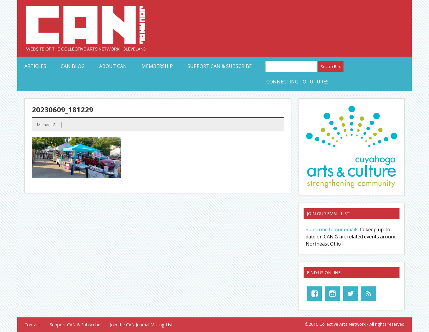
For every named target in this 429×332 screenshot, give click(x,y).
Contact (32, 325)
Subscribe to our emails (332, 229)
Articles (35, 66)
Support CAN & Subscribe (219, 66)
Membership (157, 66)
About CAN (113, 66)
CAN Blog (73, 66)
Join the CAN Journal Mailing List (141, 325)
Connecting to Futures (297, 81)
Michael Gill (47, 125)
